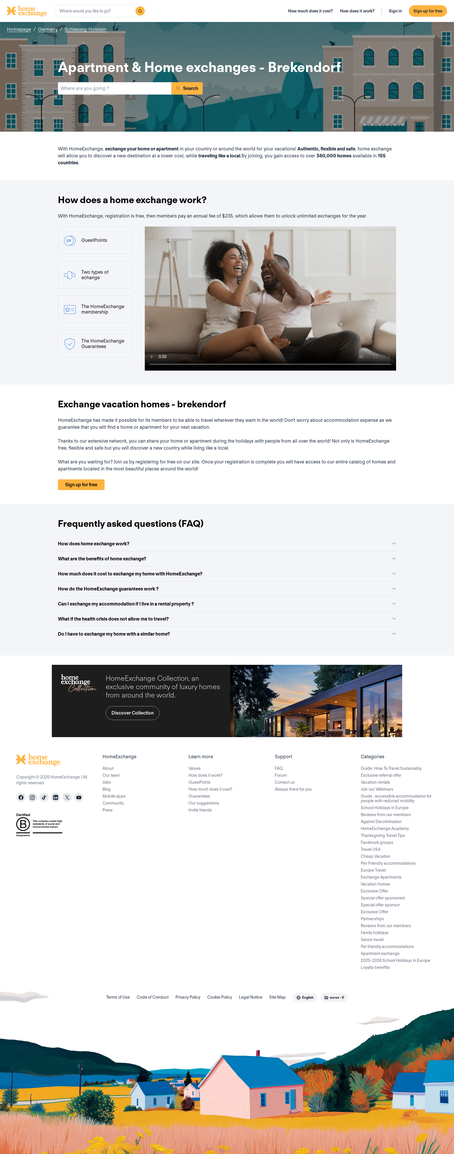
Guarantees (199, 796)
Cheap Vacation (375, 856)
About (108, 768)
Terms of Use (118, 997)
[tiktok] (44, 797)
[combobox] (100, 11)
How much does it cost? (310, 11)
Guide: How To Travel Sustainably (391, 768)
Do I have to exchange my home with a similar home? (227, 634)
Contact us (285, 782)
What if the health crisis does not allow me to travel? (227, 619)
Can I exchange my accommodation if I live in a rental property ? (227, 604)
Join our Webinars (377, 789)
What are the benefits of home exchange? (227, 559)
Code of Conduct (153, 997)
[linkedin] (55, 797)
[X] (67, 797)
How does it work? (357, 11)
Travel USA (370, 849)
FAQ (279, 768)
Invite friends (200, 810)
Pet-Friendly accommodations (388, 863)
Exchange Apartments (381, 877)
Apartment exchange (380, 953)
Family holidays (375, 932)
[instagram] (32, 797)
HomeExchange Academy (385, 828)
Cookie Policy (219, 997)
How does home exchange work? (227, 543)
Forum (281, 775)
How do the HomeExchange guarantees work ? (227, 589)
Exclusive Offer (374, 891)
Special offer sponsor (380, 905)
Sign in (395, 11)
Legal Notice (250, 997)
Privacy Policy (187, 997)
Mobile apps (114, 796)
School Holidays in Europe (385, 807)
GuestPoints (199, 782)
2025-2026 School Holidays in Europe (395, 960)
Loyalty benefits (375, 967)
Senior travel (372, 939)
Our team (111, 775)
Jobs (106, 782)
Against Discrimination (381, 821)
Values (194, 768)
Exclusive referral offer (381, 775)
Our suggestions (203, 803)
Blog (106, 789)
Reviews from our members (386, 814)
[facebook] (20, 797)
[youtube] (78, 797)
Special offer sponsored (383, 898)
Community (113, 803)
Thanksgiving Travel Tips (383, 835)
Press (107, 810)
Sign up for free (427, 11)
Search (187, 88)
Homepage (19, 29)
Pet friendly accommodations (387, 946)
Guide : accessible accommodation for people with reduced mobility (396, 798)
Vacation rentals (375, 782)
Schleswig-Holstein (85, 29)
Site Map (277, 997)
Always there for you (293, 789)
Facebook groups (377, 842)
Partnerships (372, 918)
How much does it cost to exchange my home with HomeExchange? (227, 574)
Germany (48, 29)
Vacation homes (375, 884)
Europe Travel (373, 870)
